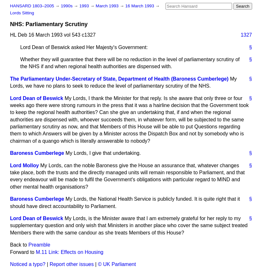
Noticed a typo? (28, 264)
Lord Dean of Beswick (36, 98)
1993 (84, 6)
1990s (67, 6)
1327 (246, 35)
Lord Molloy (24, 165)
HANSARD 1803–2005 (32, 6)
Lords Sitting (22, 13)
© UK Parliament (117, 264)
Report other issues (72, 264)
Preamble (39, 245)
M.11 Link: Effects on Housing (69, 252)
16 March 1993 (140, 6)
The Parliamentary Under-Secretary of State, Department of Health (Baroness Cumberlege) (119, 79)
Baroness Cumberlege (37, 153)
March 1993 (108, 6)
